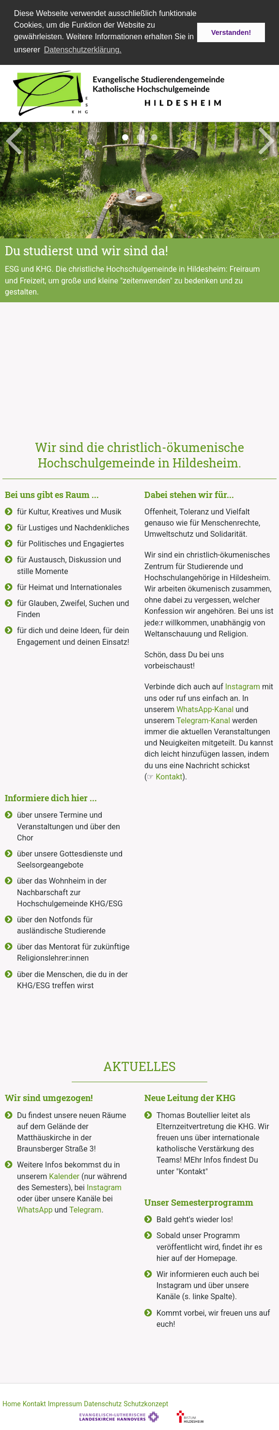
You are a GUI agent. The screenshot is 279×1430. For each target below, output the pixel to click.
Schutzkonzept (146, 1404)
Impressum (65, 1404)
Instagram (242, 686)
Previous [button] (13, 139)
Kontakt (168, 776)
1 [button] (125, 137)
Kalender (64, 1176)
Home (11, 1404)
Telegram (85, 1209)
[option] (139, 217)
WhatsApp (35, 1209)
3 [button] (154, 137)
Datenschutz (103, 1404)
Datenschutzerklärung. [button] (83, 50)
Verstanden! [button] (231, 32)
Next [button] (266, 139)
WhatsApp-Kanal (204, 709)
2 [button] (139, 137)
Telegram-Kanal (203, 720)
